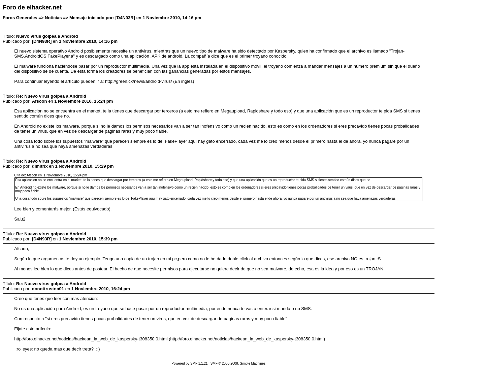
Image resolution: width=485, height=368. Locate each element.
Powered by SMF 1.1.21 (189, 363)
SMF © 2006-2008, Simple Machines (238, 363)
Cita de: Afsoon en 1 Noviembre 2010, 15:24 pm (50, 175)
